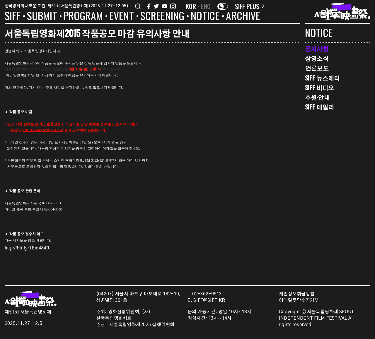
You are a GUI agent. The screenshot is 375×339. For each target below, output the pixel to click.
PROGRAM (83, 16)
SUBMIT (42, 16)
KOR (191, 6)
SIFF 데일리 (319, 107)
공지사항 (317, 48)
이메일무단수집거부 (299, 300)
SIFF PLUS (250, 6)
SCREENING (162, 16)
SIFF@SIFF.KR (209, 300)
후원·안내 (317, 97)
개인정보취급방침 (296, 294)
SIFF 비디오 (319, 87)
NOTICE (205, 16)
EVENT (121, 16)
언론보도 (317, 68)
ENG (206, 6)
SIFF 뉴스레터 (322, 78)
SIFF (13, 16)
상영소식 (317, 58)
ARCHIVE (243, 16)
